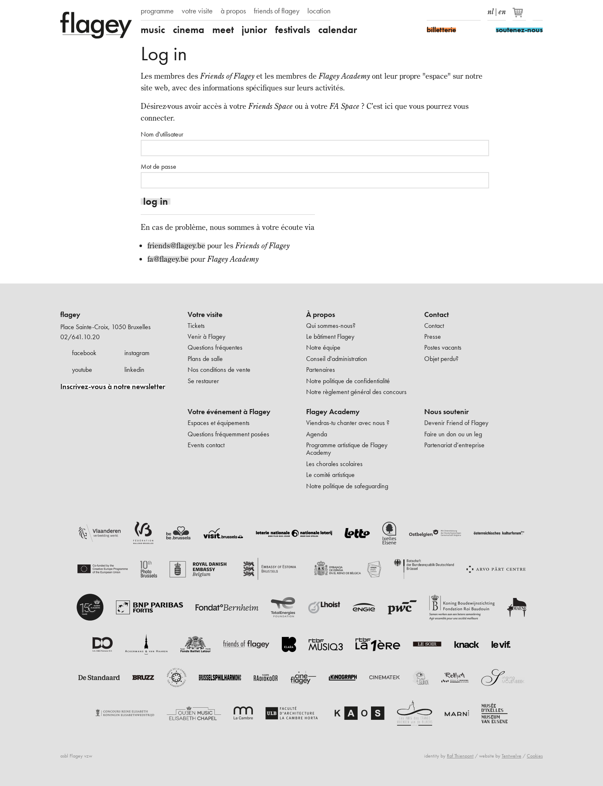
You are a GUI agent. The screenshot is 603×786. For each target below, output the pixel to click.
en (502, 10)
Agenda (316, 434)
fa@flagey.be (167, 259)
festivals (292, 30)
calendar (337, 30)
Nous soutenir (446, 411)
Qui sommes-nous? (331, 325)
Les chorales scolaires (334, 463)
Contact (436, 314)
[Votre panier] (520, 16)
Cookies (535, 755)
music (153, 30)
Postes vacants (442, 347)
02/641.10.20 (80, 336)
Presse (432, 336)
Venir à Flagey (206, 336)
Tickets (196, 325)
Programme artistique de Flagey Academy (346, 449)
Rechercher (538, 12)
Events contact (206, 445)
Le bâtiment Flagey (330, 336)
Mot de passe (158, 166)
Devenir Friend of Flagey (456, 422)
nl (490, 10)
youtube (82, 369)
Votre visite (205, 314)
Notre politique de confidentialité (348, 380)
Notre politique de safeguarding (347, 486)
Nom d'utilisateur (162, 134)
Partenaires (320, 369)
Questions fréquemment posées (228, 434)
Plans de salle (205, 358)
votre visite (197, 11)
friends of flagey (276, 11)
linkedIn (476, 12)
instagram (136, 352)
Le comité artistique (330, 474)
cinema (188, 30)
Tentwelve (511, 755)
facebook (84, 352)
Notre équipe (323, 347)
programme (157, 11)
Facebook (432, 12)
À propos (320, 314)
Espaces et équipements (219, 422)
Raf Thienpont (460, 755)
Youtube (461, 12)
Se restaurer (203, 380)
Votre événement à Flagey (229, 411)
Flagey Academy (333, 411)
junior (254, 30)
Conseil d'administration (336, 358)
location (318, 11)
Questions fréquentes (215, 347)
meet (223, 30)
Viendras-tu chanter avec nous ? (347, 422)
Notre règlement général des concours (356, 391)
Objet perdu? (441, 358)
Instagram (446, 12)
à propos (233, 11)
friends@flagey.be (176, 245)
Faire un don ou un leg (453, 434)
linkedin (134, 369)
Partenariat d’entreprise (454, 445)
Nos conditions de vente (219, 369)
